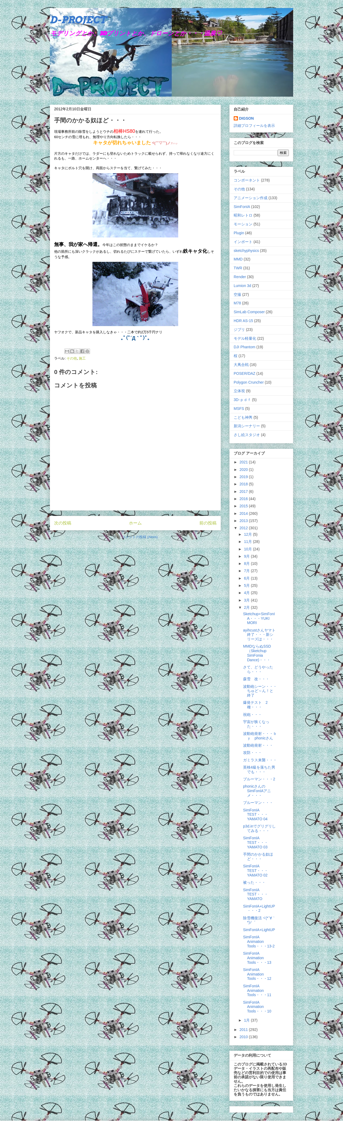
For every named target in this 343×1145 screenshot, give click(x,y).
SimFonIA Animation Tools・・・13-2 (259, 941)
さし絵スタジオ (247, 435)
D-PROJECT (78, 20)
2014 (244, 513)
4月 (247, 593)
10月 (248, 549)
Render (240, 277)
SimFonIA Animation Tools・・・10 (257, 1007)
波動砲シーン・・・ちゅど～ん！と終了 (260, 691)
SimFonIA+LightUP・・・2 (259, 908)
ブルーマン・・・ (258, 802)
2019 (244, 477)
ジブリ (239, 329)
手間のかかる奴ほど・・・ (258, 856)
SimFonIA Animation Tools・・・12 (257, 974)
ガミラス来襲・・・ (260, 760)
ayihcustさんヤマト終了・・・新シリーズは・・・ (259, 634)
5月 (247, 585)
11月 (248, 541)
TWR (238, 268)
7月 (247, 571)
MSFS (239, 408)
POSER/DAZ (244, 373)
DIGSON (246, 118)
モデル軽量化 (245, 338)
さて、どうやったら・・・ (258, 669)
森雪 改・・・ (256, 679)
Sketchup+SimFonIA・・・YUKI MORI (259, 618)
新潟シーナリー (247, 426)
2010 (244, 1037)
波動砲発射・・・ (258, 745)
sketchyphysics (246, 250)
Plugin (239, 233)
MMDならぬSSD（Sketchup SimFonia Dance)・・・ (257, 653)
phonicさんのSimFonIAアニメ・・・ (257, 791)
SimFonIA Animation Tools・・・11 (257, 990)
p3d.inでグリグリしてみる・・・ (259, 828)
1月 (247, 1020)
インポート (243, 242)
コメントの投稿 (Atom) (140, 537)
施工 (82, 358)
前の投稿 (208, 523)
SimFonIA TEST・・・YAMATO (255, 894)
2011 (244, 1029)
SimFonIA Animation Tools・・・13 (257, 958)
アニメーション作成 (250, 198)
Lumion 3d (242, 286)
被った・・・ (254, 882)
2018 (244, 484)
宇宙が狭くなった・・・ (256, 724)
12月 (248, 534)
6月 (247, 578)
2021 (244, 462)
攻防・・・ (252, 752)
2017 (244, 491)
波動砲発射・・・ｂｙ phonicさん (260, 735)
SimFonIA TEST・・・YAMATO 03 (255, 842)
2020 (244, 469)
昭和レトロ (243, 215)
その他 (71, 358)
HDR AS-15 (243, 321)
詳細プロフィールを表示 (254, 125)
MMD (238, 259)
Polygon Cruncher (249, 382)
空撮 (237, 294)
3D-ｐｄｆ (242, 400)
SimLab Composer (249, 312)
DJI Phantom (244, 347)
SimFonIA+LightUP (259, 930)
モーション (243, 224)
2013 (244, 521)
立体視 (239, 391)
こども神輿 (243, 417)
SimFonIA (242, 207)
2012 (244, 528)
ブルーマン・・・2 (259, 779)
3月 (247, 600)
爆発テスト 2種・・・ (255, 704)
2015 (244, 506)
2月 (247, 607)
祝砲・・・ (252, 714)
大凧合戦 (241, 364)
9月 (247, 556)
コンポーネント (247, 180)
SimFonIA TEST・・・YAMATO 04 (255, 814)
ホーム (135, 523)
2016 (244, 499)
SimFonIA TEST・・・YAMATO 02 (255, 870)
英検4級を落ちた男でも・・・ (259, 769)
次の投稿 (62, 523)
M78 (237, 303)
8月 (247, 563)
